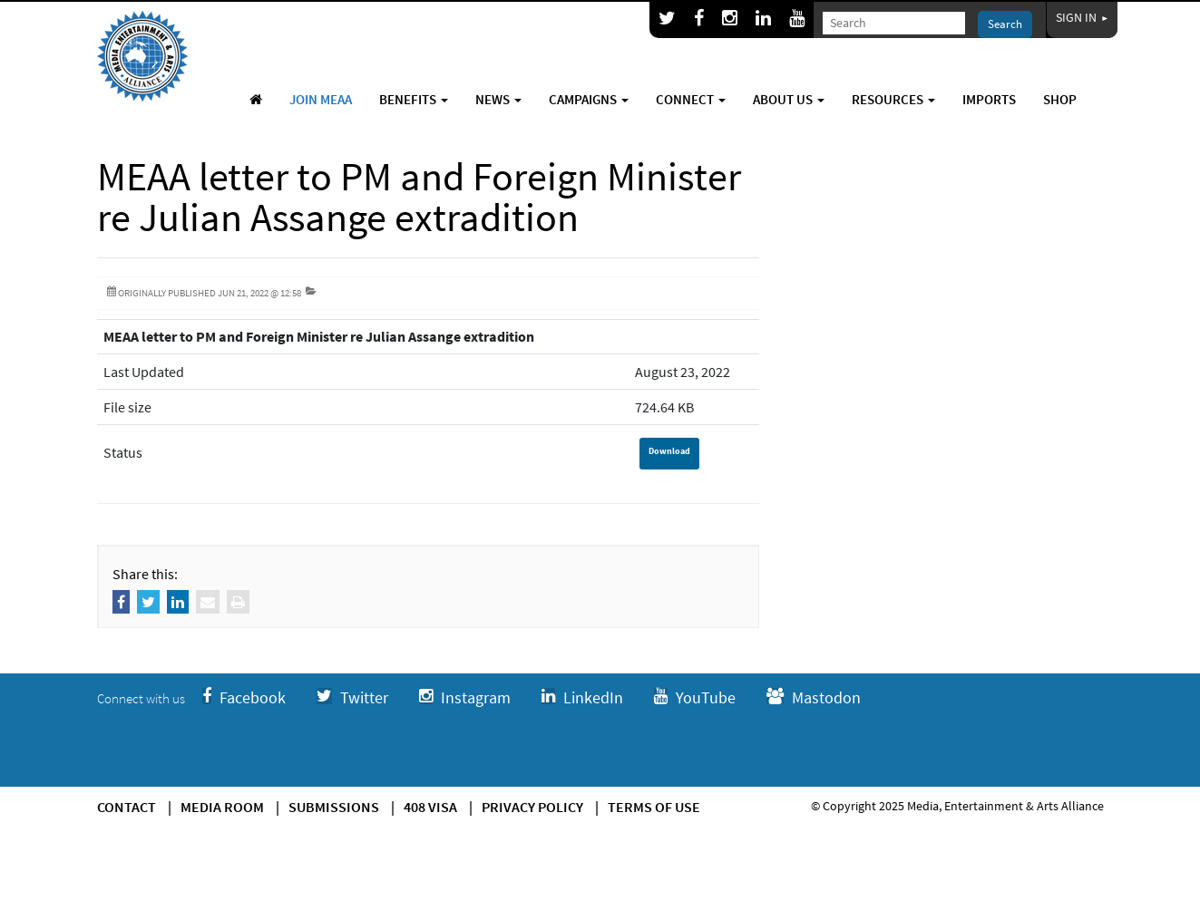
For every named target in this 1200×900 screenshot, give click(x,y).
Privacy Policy (532, 807)
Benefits (413, 99)
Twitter (352, 697)
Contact (126, 807)
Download (669, 451)
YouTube (695, 697)
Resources (893, 99)
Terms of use (654, 807)
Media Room (222, 807)
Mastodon (813, 697)
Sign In (1082, 17)
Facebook (244, 697)
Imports (989, 99)
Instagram (465, 697)
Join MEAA (320, 99)
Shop (1060, 99)
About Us (788, 99)
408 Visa (430, 807)
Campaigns (589, 99)
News (498, 99)
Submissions (333, 807)
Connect (691, 99)
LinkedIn (582, 697)
